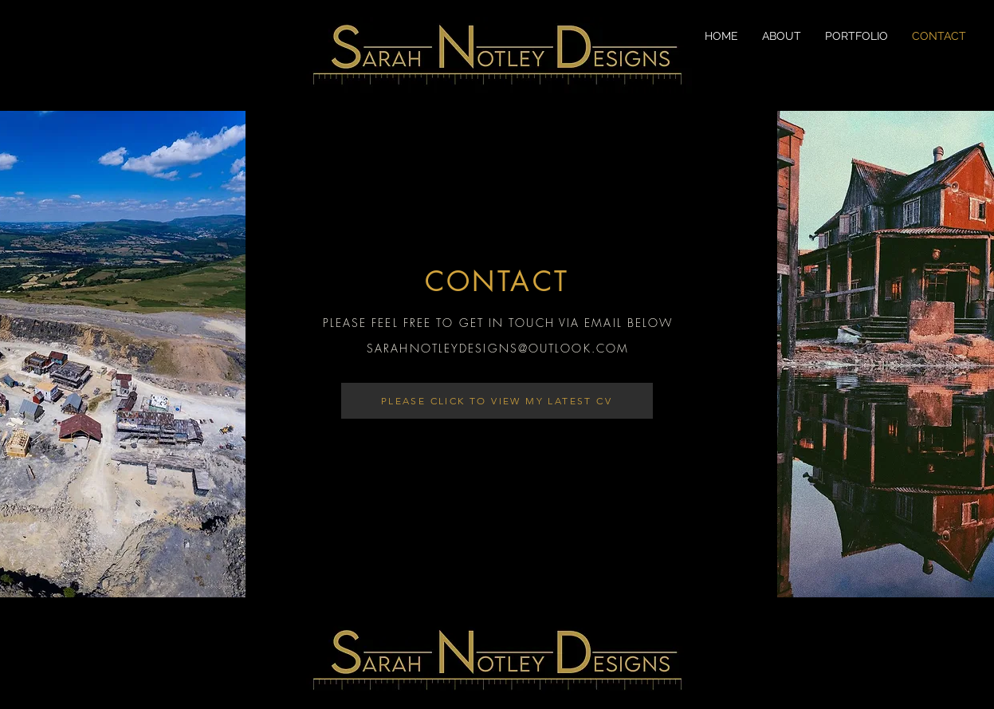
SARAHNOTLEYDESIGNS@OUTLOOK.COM (498, 348)
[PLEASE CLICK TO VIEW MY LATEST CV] (497, 400)
